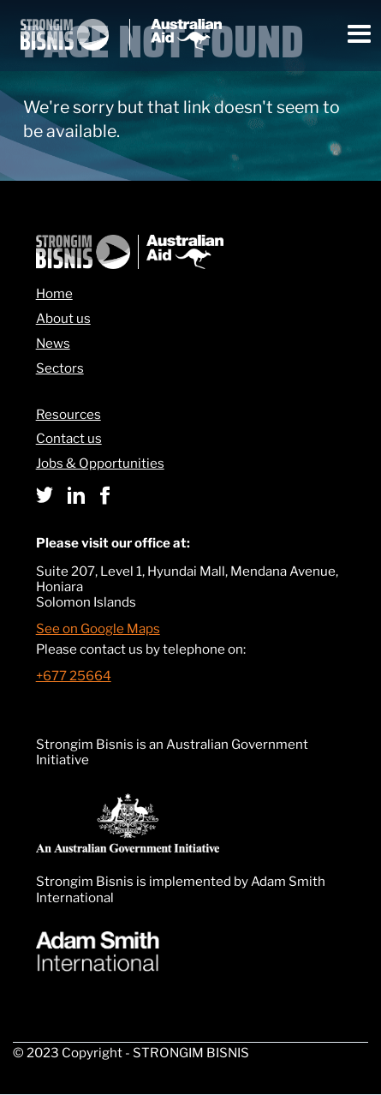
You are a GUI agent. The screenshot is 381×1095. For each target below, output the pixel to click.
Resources (68, 415)
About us (63, 319)
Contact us (69, 439)
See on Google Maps (98, 629)
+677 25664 (73, 676)
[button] (359, 35)
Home (54, 294)
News (53, 344)
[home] (121, 35)
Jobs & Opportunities (100, 464)
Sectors (60, 369)
